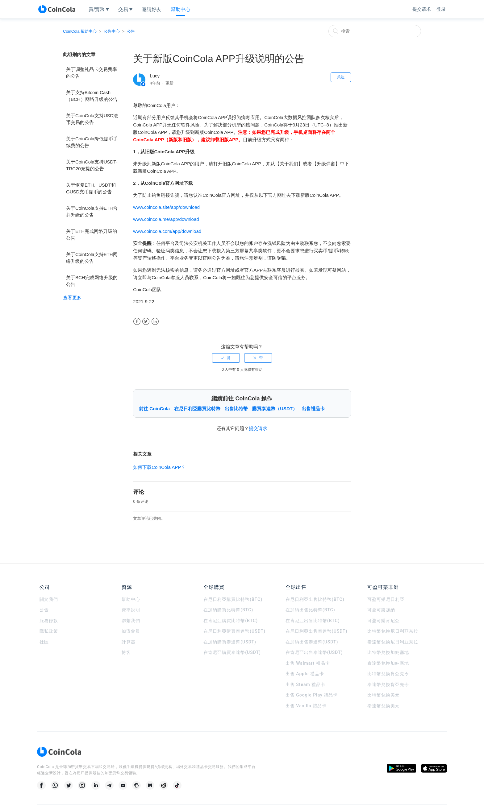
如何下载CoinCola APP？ (159, 467)
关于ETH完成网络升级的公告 (91, 235)
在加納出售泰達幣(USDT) (312, 641)
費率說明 (131, 609)
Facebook (137, 321)
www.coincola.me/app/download (166, 219)
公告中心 (112, 31)
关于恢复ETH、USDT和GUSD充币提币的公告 (91, 188)
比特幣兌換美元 (383, 694)
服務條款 (49, 620)
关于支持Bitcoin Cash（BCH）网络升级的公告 (92, 96)
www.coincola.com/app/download (167, 231)
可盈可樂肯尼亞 (383, 620)
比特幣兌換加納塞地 (388, 652)
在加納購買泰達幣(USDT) (229, 641)
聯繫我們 (131, 620)
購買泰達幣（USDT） (274, 408)
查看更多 (72, 297)
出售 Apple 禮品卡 (305, 673)
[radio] (226, 357)
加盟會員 (131, 631)
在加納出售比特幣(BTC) (310, 609)
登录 (441, 9)
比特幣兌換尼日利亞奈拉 (392, 631)
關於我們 (49, 599)
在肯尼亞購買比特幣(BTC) (230, 620)
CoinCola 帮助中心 (80, 31)
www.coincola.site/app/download (166, 207)
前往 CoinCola (154, 408)
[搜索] (374, 31)
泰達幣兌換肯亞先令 (388, 684)
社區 (44, 641)
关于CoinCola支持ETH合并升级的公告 (92, 211)
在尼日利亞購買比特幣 (197, 408)
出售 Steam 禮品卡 (305, 684)
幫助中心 (131, 599)
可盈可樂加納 (381, 609)
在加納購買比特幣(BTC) (228, 609)
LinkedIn (155, 321)
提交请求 (421, 9)
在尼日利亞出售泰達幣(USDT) (317, 631)
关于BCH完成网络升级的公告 (92, 281)
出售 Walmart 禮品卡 (308, 663)
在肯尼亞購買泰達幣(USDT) (232, 652)
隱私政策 (49, 631)
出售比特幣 (236, 408)
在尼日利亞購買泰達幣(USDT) (234, 631)
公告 (131, 31)
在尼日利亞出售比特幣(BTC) (315, 599)
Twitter (146, 321)
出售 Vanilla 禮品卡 (306, 705)
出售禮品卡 (313, 408)
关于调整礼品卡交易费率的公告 (91, 73)
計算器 (129, 641)
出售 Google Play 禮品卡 (312, 694)
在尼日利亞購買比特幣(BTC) (232, 599)
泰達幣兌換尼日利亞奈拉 (392, 641)
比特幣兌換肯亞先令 (388, 673)
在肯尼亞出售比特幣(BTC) (313, 620)
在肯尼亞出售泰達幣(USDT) (314, 652)
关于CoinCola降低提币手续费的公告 (92, 142)
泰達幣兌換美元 (383, 705)
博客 (126, 652)
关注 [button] (340, 77)
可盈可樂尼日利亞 (385, 599)
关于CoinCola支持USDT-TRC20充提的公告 (92, 165)
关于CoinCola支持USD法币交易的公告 (92, 119)
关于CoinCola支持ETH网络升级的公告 (92, 258)
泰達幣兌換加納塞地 (388, 663)
